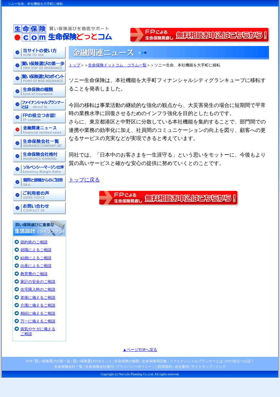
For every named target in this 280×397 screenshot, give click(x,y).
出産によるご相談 (36, 265)
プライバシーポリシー (134, 366)
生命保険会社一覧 (68, 366)
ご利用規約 (163, 366)
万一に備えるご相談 (37, 321)
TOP (29, 361)
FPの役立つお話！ (239, 361)
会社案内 (182, 366)
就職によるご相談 (36, 250)
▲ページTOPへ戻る (140, 349)
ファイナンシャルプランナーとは (196, 361)
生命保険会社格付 (99, 366)
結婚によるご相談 (36, 258)
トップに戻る (84, 179)
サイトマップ (202, 366)
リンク (220, 366)
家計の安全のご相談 (37, 281)
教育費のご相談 (34, 274)
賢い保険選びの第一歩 (52, 361)
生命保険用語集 (154, 361)
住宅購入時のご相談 (37, 289)
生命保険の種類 (126, 361)
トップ (74, 65)
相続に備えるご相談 (37, 313)
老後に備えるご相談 (37, 297)
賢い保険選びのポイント (92, 361)
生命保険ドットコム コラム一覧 (117, 65)
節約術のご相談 (34, 242)
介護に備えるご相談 (37, 305)
